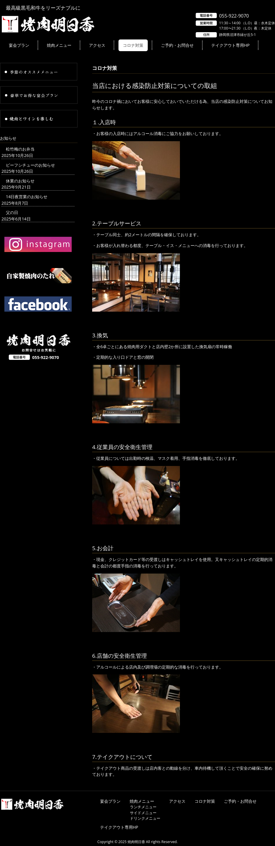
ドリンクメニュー (145, 818)
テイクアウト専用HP (119, 827)
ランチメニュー (143, 806)
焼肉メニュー (142, 801)
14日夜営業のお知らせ (26, 196)
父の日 (12, 212)
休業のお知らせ (20, 181)
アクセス (177, 801)
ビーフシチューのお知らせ (30, 165)
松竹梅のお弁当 (20, 149)
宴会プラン (110, 801)
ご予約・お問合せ (240, 801)
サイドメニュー (143, 812)
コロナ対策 (205, 801)
